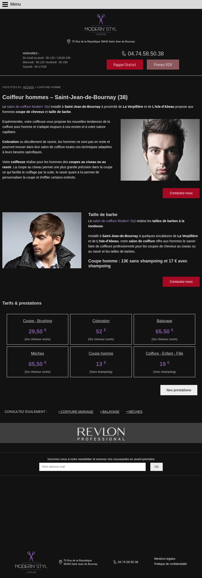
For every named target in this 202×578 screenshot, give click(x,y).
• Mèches (134, 412)
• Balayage (109, 412)
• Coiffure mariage (75, 412)
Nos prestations (178, 390)
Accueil (28, 87)
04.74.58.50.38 (145, 54)
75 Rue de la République (103, 41)
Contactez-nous (181, 193)
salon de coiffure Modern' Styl (28, 106)
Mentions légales (164, 558)
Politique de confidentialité (170, 564)
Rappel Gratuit (125, 64)
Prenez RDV (163, 64)
